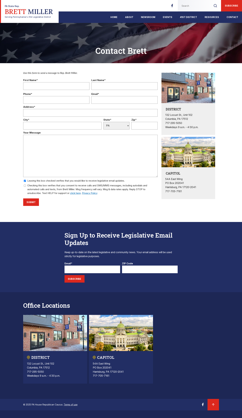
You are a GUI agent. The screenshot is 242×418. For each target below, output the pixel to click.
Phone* (27, 94)
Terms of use (71, 404)
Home (113, 17)
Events (167, 17)
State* (107, 120)
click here (75, 193)
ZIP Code (127, 263)
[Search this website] (194, 5)
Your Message (32, 132)
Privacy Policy (89, 193)
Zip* (134, 120)
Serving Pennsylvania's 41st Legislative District (29, 11)
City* (26, 120)
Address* (29, 107)
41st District (188, 17)
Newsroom (148, 17)
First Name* (30, 80)
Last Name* (98, 80)
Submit (31, 202)
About (129, 17)
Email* (95, 94)
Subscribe (231, 5)
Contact (232, 17)
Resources (212, 17)
